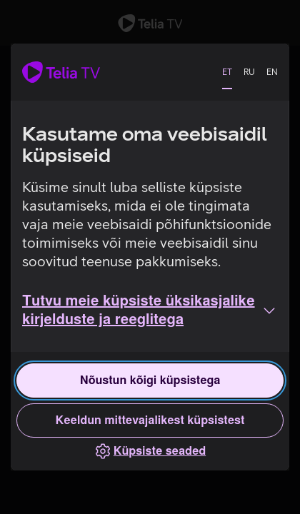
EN (272, 72)
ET (227, 72)
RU (249, 72)
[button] (150, 310)
